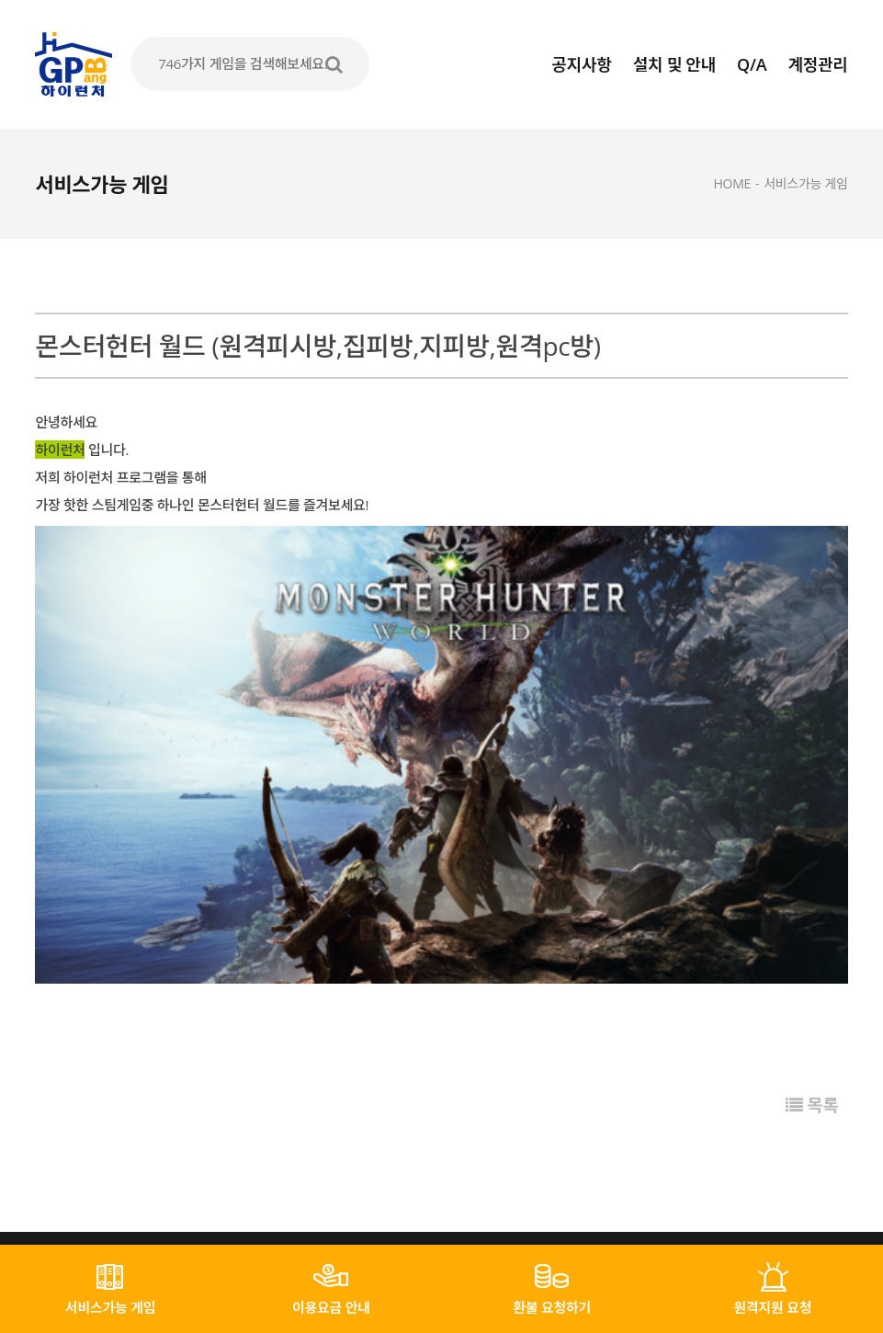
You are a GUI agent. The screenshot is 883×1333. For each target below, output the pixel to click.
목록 (812, 958)
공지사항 (582, 64)
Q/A (751, 64)
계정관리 (818, 64)
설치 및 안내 (674, 64)
